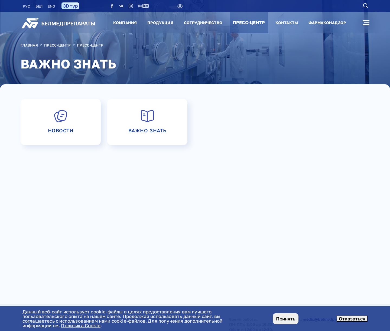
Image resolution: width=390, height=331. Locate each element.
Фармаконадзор (327, 22)
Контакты (286, 22)
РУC (27, 6)
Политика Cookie (80, 325)
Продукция (160, 22)
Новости (61, 121)
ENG (51, 6)
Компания (125, 22)
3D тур (70, 6)
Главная (29, 45)
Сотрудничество (203, 22)
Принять (285, 319)
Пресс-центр (249, 22)
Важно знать (147, 121)
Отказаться (352, 319)
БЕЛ (39, 6)
